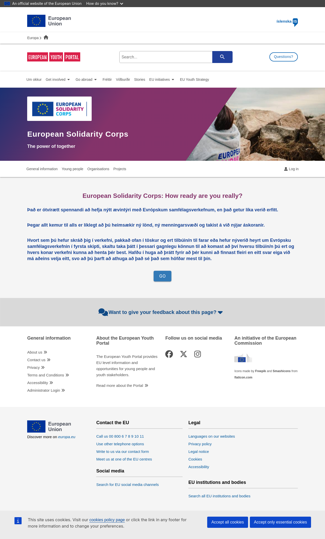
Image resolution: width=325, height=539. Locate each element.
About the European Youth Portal (125, 341)
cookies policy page (107, 520)
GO (162, 276)
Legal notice (198, 451)
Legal (194, 422)
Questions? (283, 57)
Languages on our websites (211, 436)
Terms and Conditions (45, 375)
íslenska (287, 21)
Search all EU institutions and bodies (219, 496)
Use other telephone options (120, 444)
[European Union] (49, 431)
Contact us (36, 360)
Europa (33, 38)
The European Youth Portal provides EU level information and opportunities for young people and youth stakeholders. (126, 365)
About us (34, 352)
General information (49, 338)
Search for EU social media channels (127, 484)
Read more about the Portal (119, 385)
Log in (294, 169)
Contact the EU (112, 422)
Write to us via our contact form (122, 451)
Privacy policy (200, 444)
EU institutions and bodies (217, 482)
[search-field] (175, 57)
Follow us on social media (193, 338)
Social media (110, 471)
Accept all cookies (227, 522)
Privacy (33, 367)
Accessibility (37, 383)
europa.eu (66, 437)
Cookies (195, 459)
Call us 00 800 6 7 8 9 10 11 (120, 436)
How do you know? (104, 3)
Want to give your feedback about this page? (161, 312)
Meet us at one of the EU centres (124, 459)
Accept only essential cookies (280, 522)
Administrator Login (43, 390)
